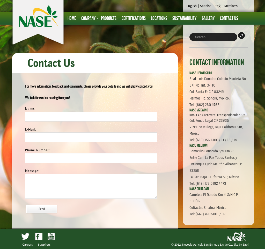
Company (88, 19)
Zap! (246, 244)
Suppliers (44, 244)
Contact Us (229, 19)
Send (42, 209)
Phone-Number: (37, 150)
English (192, 6)
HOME (72, 19)
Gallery (208, 19)
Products (108, 19)
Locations (159, 19)
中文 (218, 6)
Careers (28, 244)
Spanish (205, 6)
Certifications (134, 19)
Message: (32, 171)
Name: (30, 108)
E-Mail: (30, 129)
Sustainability (184, 19)
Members (231, 6)
